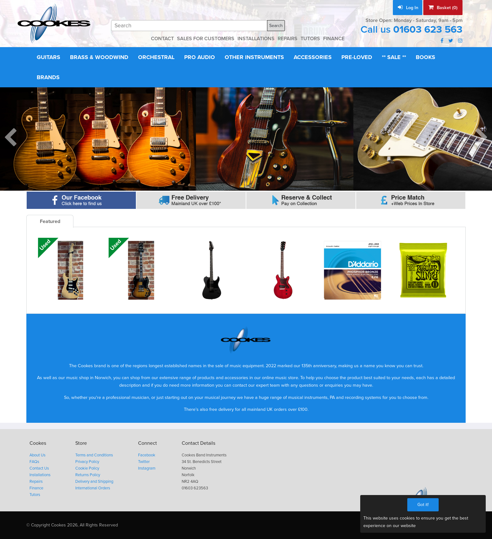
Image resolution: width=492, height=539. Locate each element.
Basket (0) (442, 7)
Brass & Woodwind (99, 57)
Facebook (146, 455)
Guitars (48, 57)
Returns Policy (87, 474)
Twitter (144, 461)
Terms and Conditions (94, 455)
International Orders (92, 488)
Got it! (423, 504)
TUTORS (310, 38)
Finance (36, 488)
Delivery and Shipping (94, 481)
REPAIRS (287, 38)
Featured (50, 221)
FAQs (34, 461)
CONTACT (162, 38)
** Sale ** (394, 57)
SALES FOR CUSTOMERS (205, 38)
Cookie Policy (87, 468)
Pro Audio (199, 57)
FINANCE (334, 38)
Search (276, 25)
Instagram (146, 468)
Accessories (313, 57)
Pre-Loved (356, 57)
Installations (40, 474)
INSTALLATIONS (256, 38)
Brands (48, 77)
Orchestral (156, 57)
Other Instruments (254, 57)
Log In (408, 7)
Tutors (34, 494)
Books (425, 57)
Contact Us (39, 468)
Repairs (36, 481)
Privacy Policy (87, 461)
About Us (37, 455)
